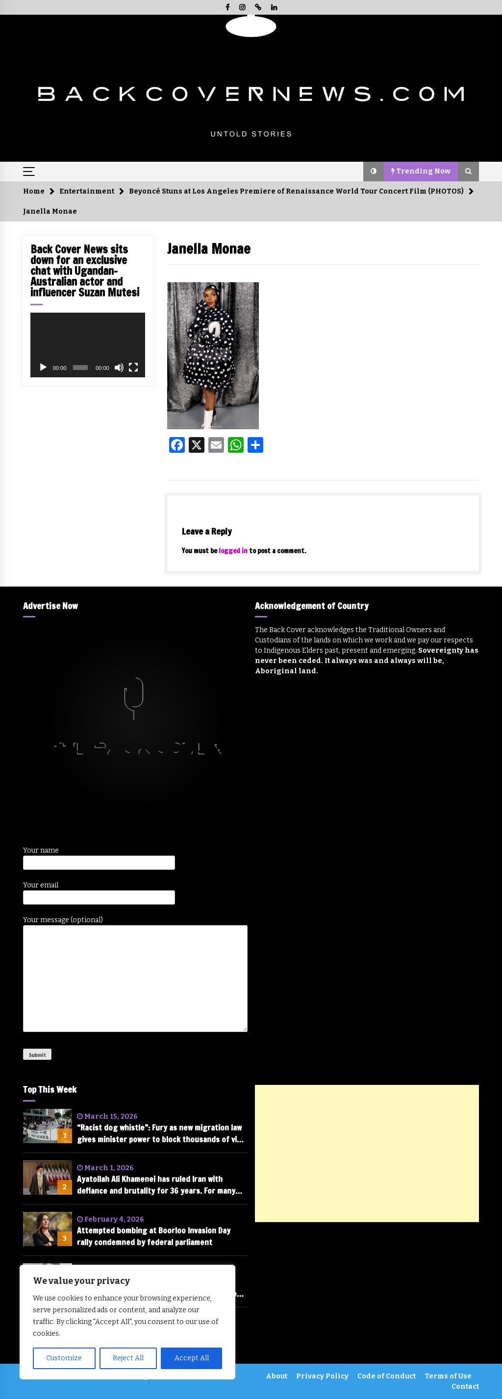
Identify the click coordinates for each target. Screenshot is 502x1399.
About (276, 1376)
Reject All (128, 1358)
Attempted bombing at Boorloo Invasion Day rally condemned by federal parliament (153, 1236)
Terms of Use (448, 1376)
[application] (87, 345)
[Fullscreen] (133, 367)
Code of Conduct (386, 1376)
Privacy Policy (322, 1376)
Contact (465, 1386)
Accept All (192, 1358)
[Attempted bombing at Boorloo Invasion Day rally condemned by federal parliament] (47, 1229)
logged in (233, 551)
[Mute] (119, 367)
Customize (64, 1358)
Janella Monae (209, 248)
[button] (373, 171)
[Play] (43, 367)
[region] (127, 1322)
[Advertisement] (367, 1153)
